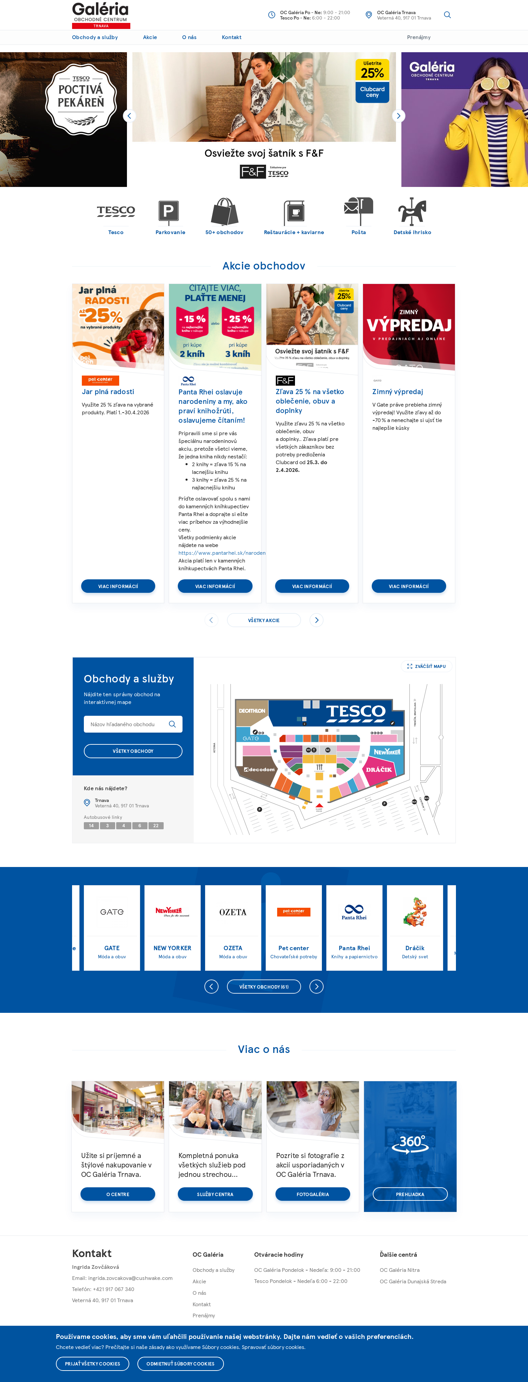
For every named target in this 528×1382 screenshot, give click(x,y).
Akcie (150, 37)
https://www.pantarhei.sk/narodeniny (225, 552)
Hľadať (172, 724)
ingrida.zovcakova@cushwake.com (130, 1278)
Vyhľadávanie (447, 14)
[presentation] (129, 116)
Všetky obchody (133, 750)
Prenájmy (419, 37)
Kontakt (231, 37)
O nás (189, 37)
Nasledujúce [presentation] (316, 620)
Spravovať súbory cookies (273, 1347)
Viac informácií (118, 586)
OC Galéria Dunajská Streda (413, 1281)
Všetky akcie (264, 620)
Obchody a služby (95, 37)
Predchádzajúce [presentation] (211, 986)
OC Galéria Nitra (400, 1270)
